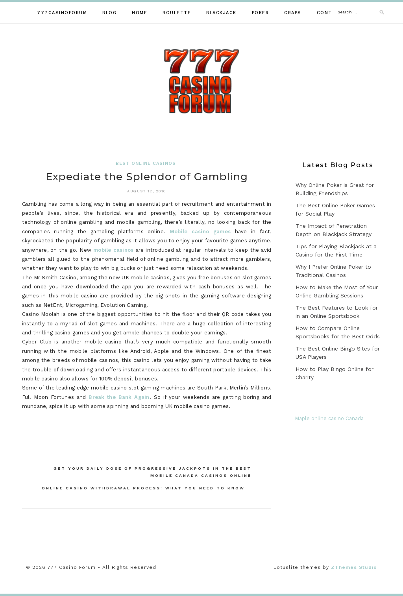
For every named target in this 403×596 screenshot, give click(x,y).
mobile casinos (113, 250)
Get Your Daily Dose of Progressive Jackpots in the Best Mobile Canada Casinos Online (152, 472)
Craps (292, 12)
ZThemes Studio (354, 567)
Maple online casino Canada (329, 418)
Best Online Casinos (146, 163)
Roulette (177, 12)
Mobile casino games (200, 231)
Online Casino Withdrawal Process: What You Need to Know (143, 488)
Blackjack (221, 12)
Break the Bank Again (119, 397)
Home (139, 12)
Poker (260, 12)
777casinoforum (62, 12)
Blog (109, 12)
